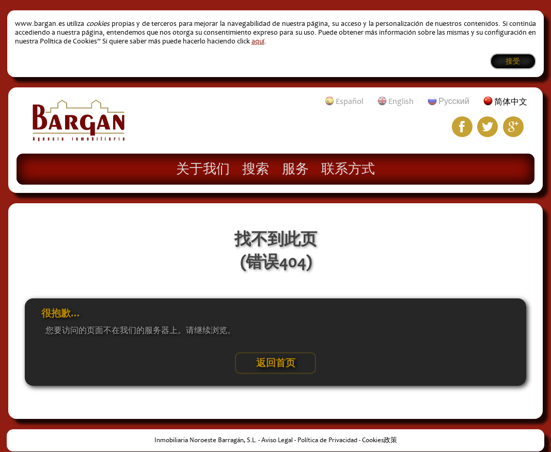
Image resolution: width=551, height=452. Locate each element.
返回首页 (275, 363)
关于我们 (203, 168)
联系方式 (348, 168)
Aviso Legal (277, 440)
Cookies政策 (379, 440)
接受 (513, 61)
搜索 (255, 168)
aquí (257, 41)
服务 (295, 168)
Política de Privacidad (327, 440)
